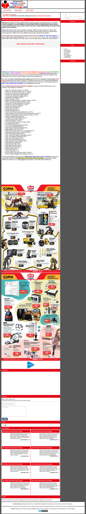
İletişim (65, 49)
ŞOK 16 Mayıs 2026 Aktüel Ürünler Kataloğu (13, 480)
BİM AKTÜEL (18, 10)
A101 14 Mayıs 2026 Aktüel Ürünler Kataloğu (42, 464)
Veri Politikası (67, 50)
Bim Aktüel (25, 499)
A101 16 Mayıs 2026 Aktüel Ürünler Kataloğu (42, 447)
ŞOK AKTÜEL (29, 10)
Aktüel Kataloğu (71, 508)
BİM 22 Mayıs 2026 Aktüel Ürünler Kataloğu (23, 15)
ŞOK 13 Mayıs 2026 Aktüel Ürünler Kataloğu (42, 480)
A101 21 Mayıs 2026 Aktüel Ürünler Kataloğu (42, 431)
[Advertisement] (31, 58)
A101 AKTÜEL (7, 10)
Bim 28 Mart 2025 (48, 499)
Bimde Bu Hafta (6, 499)
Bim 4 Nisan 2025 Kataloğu (16, 499)
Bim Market (34, 499)
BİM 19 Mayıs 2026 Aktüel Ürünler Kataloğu (12, 447)
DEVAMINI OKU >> (25, 439)
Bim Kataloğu (40, 499)
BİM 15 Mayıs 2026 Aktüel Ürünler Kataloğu (12, 464)
